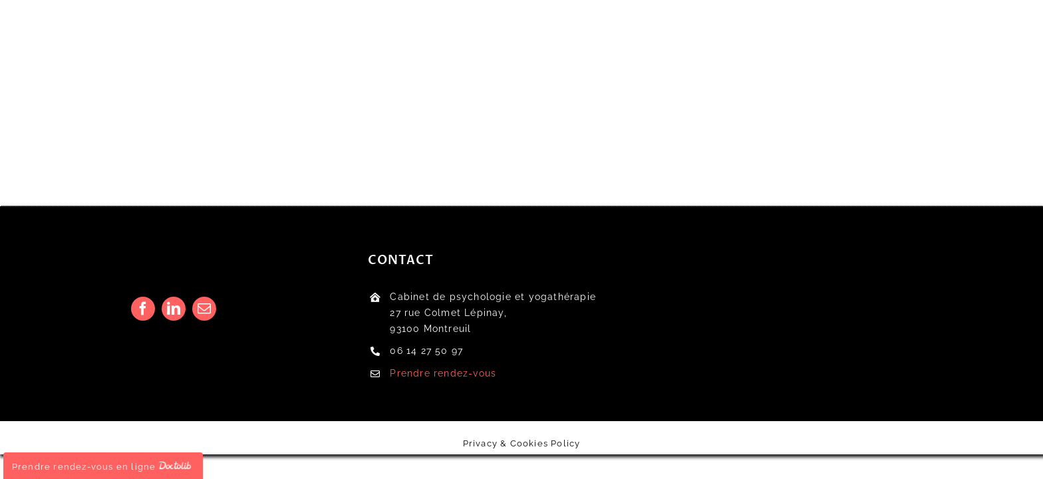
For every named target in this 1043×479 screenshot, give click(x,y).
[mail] (204, 309)
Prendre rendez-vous (443, 373)
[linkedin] (174, 309)
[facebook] (143, 309)
